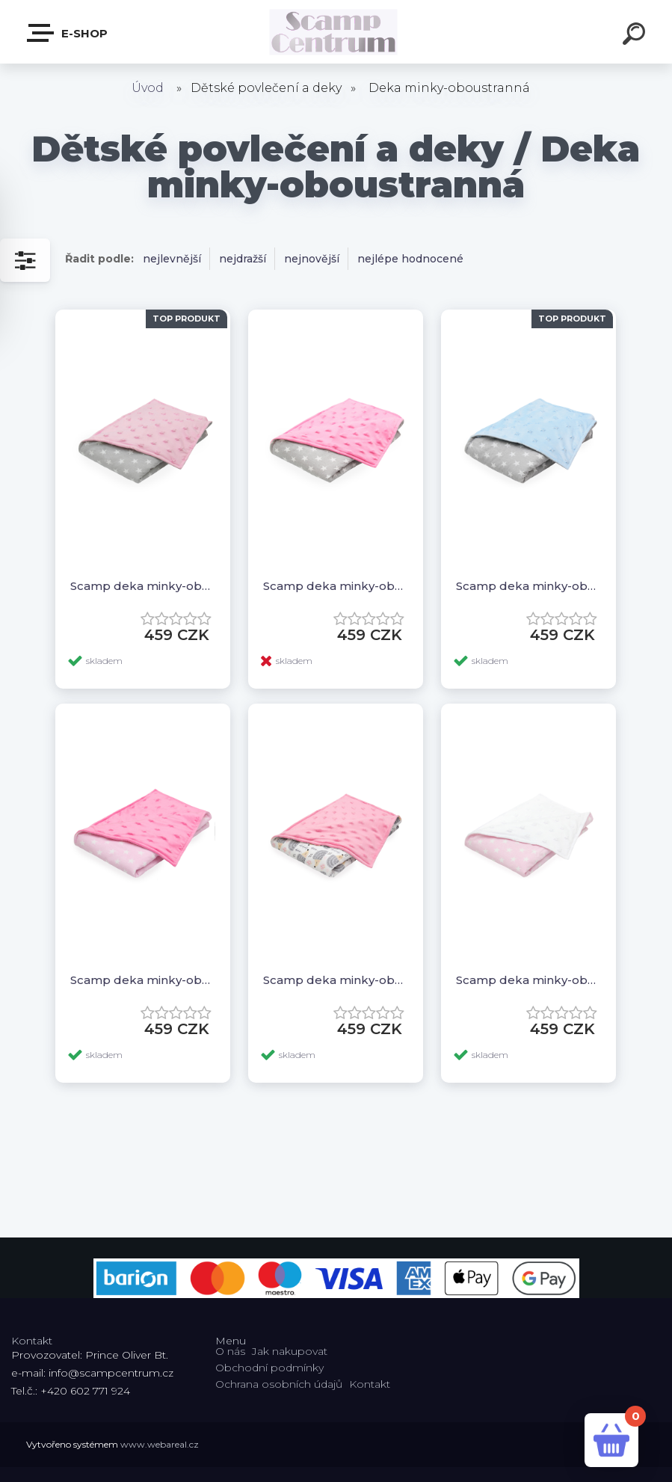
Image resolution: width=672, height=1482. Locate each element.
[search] (636, 36)
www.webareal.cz (159, 1444)
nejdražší (242, 258)
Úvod (148, 88)
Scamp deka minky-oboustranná (142, 586)
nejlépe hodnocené (410, 258)
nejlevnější (172, 258)
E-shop (68, 33)
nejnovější (311, 258)
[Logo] (336, 32)
